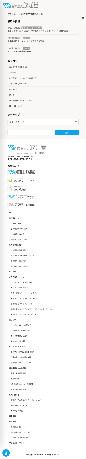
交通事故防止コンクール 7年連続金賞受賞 (26, 41)
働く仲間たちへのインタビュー (22, 432)
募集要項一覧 (16, 427)
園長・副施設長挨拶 (18, 373)
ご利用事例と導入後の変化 (21, 330)
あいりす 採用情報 (18, 341)
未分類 (11, 95)
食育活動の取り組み (18, 389)
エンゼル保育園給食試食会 (19, 51)
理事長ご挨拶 (16, 223)
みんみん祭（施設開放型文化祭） (23, 255)
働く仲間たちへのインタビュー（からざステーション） (32, 309)
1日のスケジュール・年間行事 (22, 384)
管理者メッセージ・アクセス (21, 362)
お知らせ (26, 38)
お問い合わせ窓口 (17, 411)
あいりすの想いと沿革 (19, 336)
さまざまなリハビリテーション (22, 304)
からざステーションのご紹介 (22, 282)
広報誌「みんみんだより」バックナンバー (27, 400)
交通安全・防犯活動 (18, 261)
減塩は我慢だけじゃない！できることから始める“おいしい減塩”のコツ (39, 31)
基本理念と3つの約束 (19, 229)
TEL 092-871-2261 (20, 159)
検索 (67, 132)
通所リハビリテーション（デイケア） (25, 298)
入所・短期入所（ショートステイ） (24, 293)
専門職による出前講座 (19, 266)
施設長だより (14, 89)
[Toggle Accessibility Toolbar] (6, 453)
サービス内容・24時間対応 (21, 325)
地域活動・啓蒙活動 (18, 250)
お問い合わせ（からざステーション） (25, 314)
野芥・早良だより (16, 106)
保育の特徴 (15, 378)
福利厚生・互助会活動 (19, 437)
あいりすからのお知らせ (18, 67)
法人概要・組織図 (17, 234)
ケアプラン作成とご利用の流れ (22, 352)
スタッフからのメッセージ (19, 83)
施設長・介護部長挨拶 (19, 287)
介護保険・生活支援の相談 (21, 357)
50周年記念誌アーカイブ (20, 405)
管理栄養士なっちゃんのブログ (32, 28)
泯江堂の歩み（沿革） (19, 239)
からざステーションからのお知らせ (22, 78)
